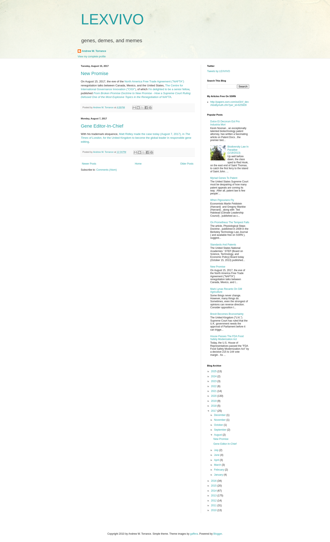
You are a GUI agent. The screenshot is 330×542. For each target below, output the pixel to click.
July (216, 450)
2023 (214, 381)
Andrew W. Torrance (94, 51)
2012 (214, 500)
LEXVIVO (112, 19)
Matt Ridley (126, 134)
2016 (214, 480)
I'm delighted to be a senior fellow (168, 89)
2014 (214, 490)
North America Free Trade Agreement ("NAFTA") (154, 81)
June (217, 455)
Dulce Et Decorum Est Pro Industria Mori (225, 123)
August (218, 434)
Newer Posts (89, 163)
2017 (214, 410)
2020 (214, 395)
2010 (214, 510)
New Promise (94, 73)
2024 (214, 376)
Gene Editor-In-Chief (102, 126)
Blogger (217, 533)
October (219, 424)
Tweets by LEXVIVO (218, 71)
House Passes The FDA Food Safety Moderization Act (227, 338)
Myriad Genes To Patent (223, 178)
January (219, 474)
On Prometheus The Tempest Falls (229, 222)
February (219, 469)
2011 (214, 505)
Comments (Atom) (106, 169)
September (220, 429)
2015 (214, 485)
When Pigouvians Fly (222, 200)
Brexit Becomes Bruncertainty (227, 314)
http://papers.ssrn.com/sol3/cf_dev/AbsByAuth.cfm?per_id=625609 (229, 103)
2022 (214, 386)
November (220, 419)
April (217, 460)
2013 (214, 495)
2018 (214, 405)
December (220, 415)
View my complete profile (92, 56)
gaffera (194, 533)
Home (138, 163)
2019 (214, 401)
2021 (214, 391)
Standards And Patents (223, 244)
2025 (214, 371)
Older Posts (186, 163)
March (218, 464)
